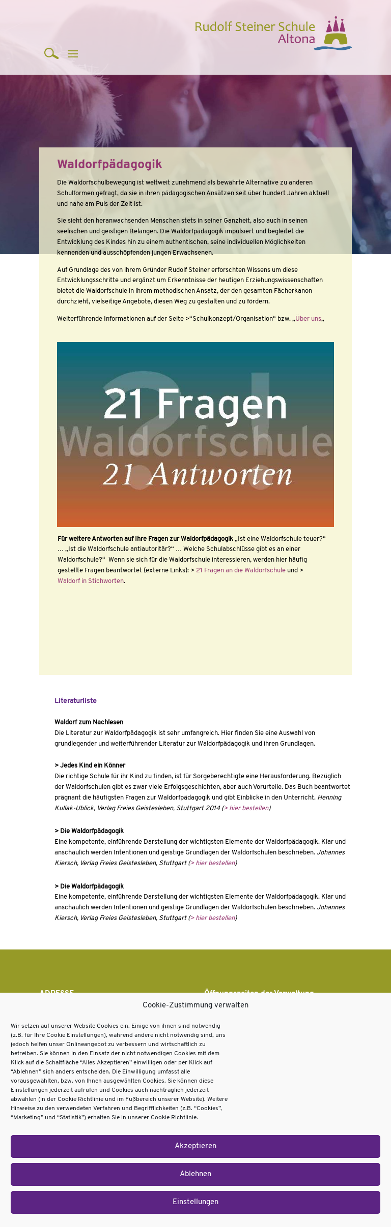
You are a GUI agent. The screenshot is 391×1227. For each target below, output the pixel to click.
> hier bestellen (246, 808)
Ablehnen (195, 1174)
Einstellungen (195, 1202)
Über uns (308, 319)
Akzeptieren (195, 1146)
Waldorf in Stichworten (91, 581)
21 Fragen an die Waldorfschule (241, 570)
